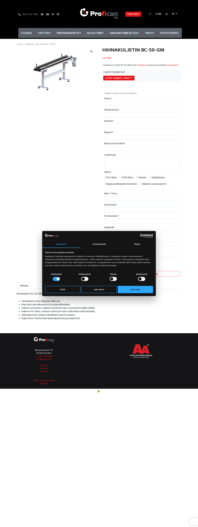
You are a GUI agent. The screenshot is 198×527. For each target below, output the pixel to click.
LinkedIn (44, 365)
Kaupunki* (109, 227)
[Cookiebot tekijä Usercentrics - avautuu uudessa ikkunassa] (142, 236)
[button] (91, 51)
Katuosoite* (110, 204)
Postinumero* (111, 215)
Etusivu (26, 32)
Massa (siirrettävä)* (114, 143)
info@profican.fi (44, 359)
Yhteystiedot (169, 32)
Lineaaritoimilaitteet (124, 32)
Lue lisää (106, 57)
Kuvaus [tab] (24, 285)
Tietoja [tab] (137, 244)
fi (173, 13)
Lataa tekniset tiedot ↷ (119, 78)
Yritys (149, 32)
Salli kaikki (135, 289)
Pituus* (108, 98)
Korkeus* (109, 120)
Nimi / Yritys (110, 193)
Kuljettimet (95, 32)
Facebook (44, 368)
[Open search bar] (150, 13)
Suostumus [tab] (61, 244)
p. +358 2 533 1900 (43, 356)
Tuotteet (133, 14)
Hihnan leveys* (111, 109)
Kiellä (62, 289)
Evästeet (44, 383)
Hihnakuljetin (172, 65)
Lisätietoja (110, 154)
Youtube (44, 371)
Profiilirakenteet (69, 32)
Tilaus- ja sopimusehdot (44, 380)
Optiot (107, 172)
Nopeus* (108, 132)
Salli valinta (99, 289)
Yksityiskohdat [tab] (99, 244)
